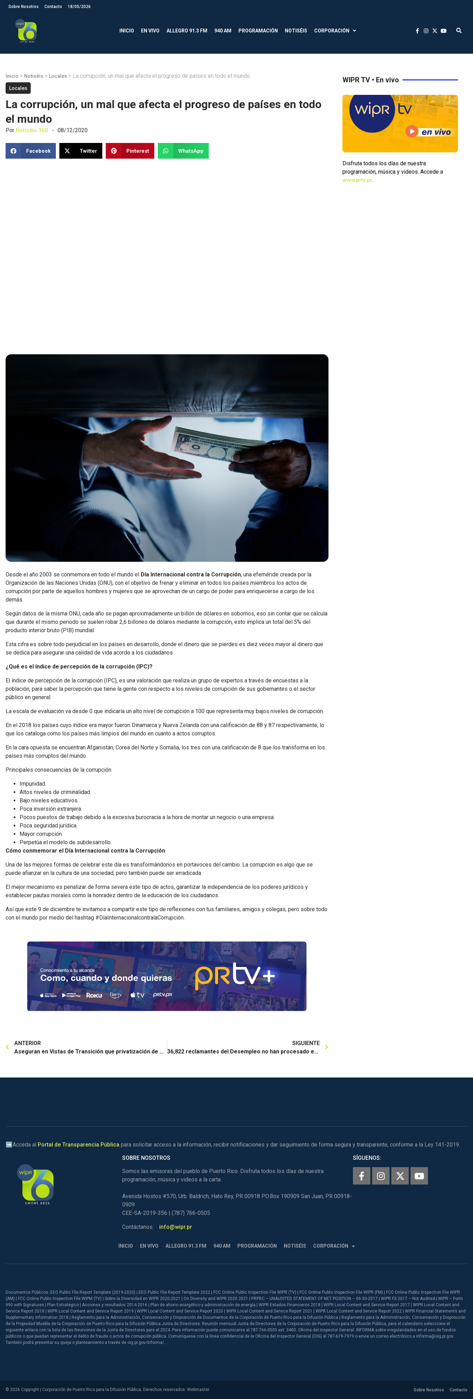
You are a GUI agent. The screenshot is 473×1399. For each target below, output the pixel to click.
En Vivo (150, 30)
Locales (58, 76)
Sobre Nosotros (23, 6)
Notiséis (296, 30)
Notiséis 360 (32, 130)
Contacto (53, 6)
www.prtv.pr (357, 180)
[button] (459, 31)
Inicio (126, 30)
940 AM (222, 30)
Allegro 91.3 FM (187, 30)
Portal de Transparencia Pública (78, 1144)
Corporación (335, 31)
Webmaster (198, 1389)
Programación (258, 30)
